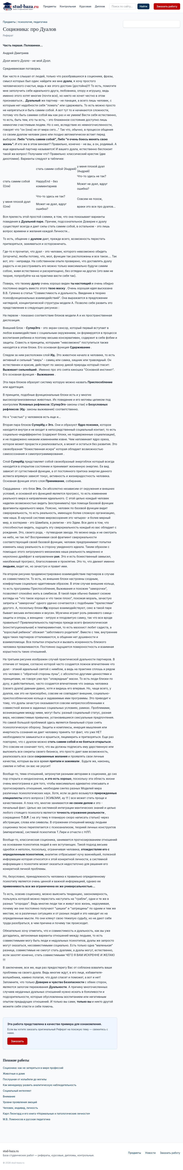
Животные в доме (14, 1073)
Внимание (9, 1096)
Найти (143, 6)
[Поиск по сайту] (122, 6)
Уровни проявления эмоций (20, 1102)
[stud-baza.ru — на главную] (21, 6)
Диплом (100, 6)
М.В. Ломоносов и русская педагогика (26, 1119)
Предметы (49, 6)
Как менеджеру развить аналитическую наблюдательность (39, 1084)
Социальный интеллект (17, 1090)
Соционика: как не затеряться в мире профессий (33, 1067)
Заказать (17, 1041)
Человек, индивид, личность (20, 1107)
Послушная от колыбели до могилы (24, 1079)
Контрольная (68, 6)
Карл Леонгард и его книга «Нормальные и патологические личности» (46, 1113)
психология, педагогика (32, 21)
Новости (150, 1152)
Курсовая (85, 6)
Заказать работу (167, 6)
